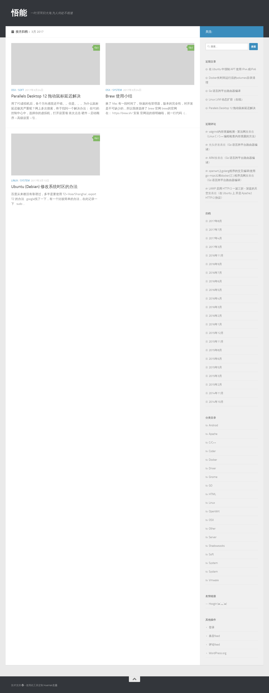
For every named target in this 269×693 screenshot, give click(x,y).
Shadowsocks (217, 545)
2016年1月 (215, 324)
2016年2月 (215, 315)
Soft (21, 90)
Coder (212, 451)
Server (213, 537)
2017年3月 (215, 247)
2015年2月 (215, 384)
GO (210, 485)
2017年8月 (215, 221)
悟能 (19, 13)
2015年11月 (216, 341)
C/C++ (212, 442)
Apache (213, 434)
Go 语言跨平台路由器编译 (225, 91)
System (117, 90)
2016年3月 (215, 307)
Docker (213, 459)
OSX (13, 90)
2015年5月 (215, 367)
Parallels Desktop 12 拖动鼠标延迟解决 (46, 96)
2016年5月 (215, 290)
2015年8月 (215, 350)
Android (213, 425)
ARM (212, 158)
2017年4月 (215, 238)
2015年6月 (215, 358)
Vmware (214, 580)
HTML (212, 494)
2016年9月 (215, 264)
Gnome (213, 477)
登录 (211, 627)
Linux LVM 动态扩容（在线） (226, 99)
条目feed (214, 636)
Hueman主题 (50, 685)
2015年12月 (216, 333)
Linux (14, 180)
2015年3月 (215, 376)
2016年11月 (216, 255)
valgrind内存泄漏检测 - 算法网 (227, 131)
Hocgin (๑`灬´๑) (218, 603)
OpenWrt (214, 511)
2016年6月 (215, 281)
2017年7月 (215, 229)
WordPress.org (217, 653)
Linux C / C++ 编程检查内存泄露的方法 (231, 136)
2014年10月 (216, 401)
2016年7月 (215, 272)
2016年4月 (215, 298)
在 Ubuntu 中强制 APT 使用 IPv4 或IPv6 (232, 69)
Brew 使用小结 (119, 96)
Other (212, 528)
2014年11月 (216, 393)
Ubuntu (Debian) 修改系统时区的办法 (44, 186)
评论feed (214, 644)
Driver (212, 468)
